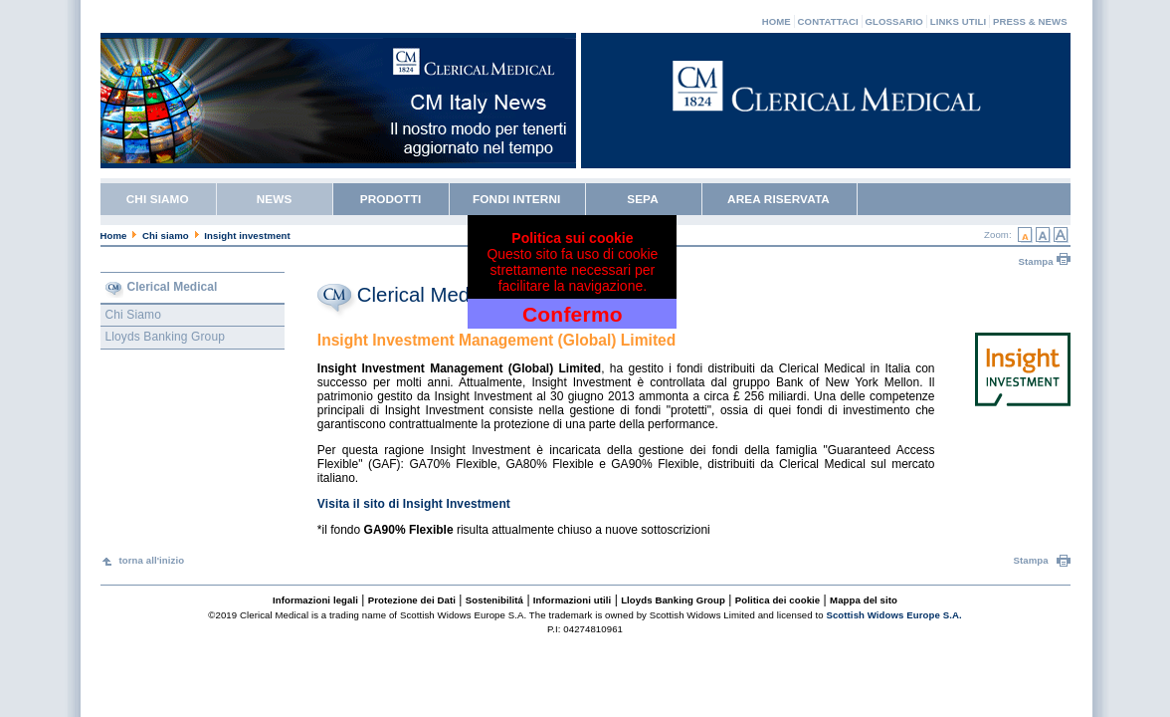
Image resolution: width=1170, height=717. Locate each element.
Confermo (572, 314)
